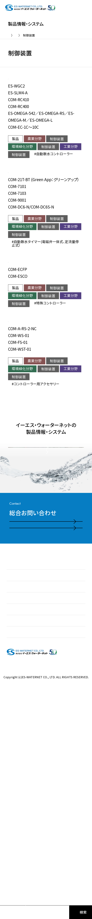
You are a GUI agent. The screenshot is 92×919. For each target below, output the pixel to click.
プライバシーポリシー (46, 870)
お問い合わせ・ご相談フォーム (41, 723)
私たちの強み (17, 777)
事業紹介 (14, 789)
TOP (11, 35)
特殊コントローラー (63, 314)
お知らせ (13, 766)
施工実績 (14, 811)
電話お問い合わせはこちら (38, 703)
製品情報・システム (34, 35)
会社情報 (14, 823)
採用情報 (14, 834)
